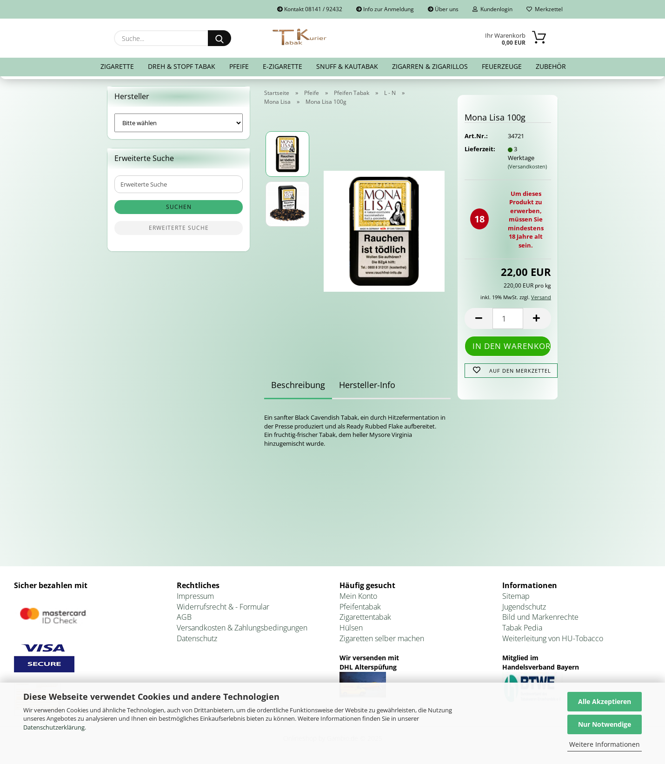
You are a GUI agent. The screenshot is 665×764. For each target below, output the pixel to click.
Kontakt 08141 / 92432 (309, 9)
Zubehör (551, 66)
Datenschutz (197, 638)
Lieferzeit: (479, 149)
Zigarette (117, 66)
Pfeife (239, 66)
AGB (184, 617)
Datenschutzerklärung (54, 727)
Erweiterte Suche (179, 228)
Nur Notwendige (604, 724)
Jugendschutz (524, 607)
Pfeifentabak (360, 607)
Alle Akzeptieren (604, 701)
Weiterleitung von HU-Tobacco (552, 638)
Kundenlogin (492, 9)
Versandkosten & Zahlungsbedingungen (242, 628)
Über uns (443, 9)
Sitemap (516, 596)
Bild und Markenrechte (540, 617)
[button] (478, 318)
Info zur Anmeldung (385, 9)
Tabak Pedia (522, 628)
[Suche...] (219, 38)
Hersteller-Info (367, 384)
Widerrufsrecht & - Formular (223, 607)
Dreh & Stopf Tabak (181, 66)
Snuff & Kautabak (347, 66)
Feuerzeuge (502, 66)
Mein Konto (358, 596)
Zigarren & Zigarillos (430, 66)
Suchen (179, 207)
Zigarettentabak (365, 617)
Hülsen (351, 628)
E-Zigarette (282, 66)
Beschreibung (298, 384)
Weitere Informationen (604, 744)
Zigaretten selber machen (381, 638)
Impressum (195, 596)
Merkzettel (544, 9)
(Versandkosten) (527, 166)
